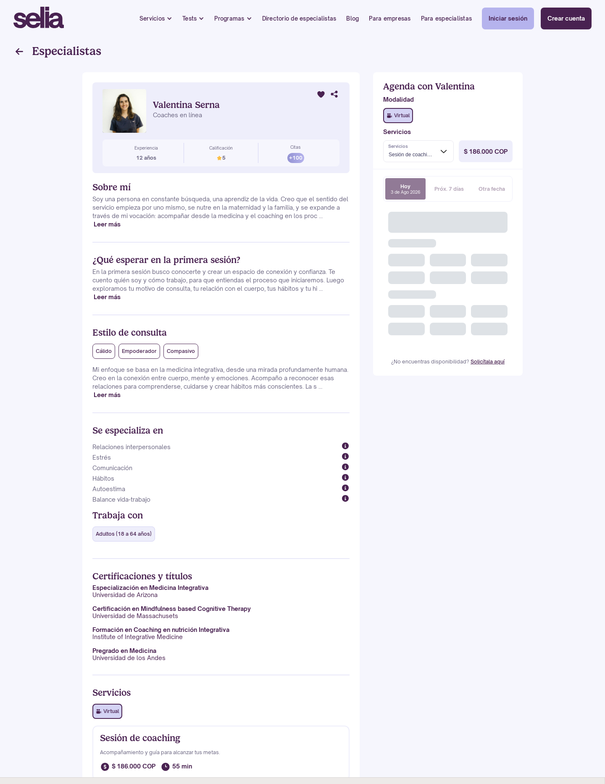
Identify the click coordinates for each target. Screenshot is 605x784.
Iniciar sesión (508, 18)
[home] (38, 18)
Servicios (152, 18)
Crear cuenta (566, 18)
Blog (352, 18)
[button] (155, 18)
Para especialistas (446, 18)
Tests (189, 18)
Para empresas (389, 18)
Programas (229, 18)
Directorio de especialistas (299, 18)
